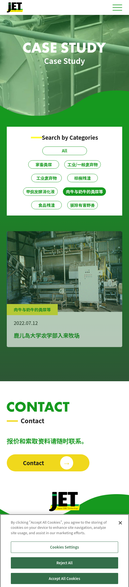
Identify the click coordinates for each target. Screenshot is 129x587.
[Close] (120, 524)
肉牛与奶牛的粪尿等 (84, 191)
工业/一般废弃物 (82, 164)
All (64, 151)
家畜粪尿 (44, 164)
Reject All (64, 564)
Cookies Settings (64, 548)
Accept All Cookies (64, 579)
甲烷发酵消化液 (40, 191)
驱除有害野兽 (82, 205)
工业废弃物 (46, 178)
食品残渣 (46, 205)
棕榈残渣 (82, 178)
